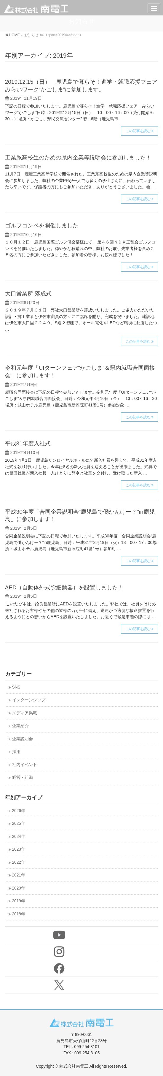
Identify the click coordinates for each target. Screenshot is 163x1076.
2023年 (18, 849)
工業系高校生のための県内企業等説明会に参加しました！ (78, 157)
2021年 (18, 875)
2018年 (18, 914)
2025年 (18, 823)
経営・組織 (22, 777)
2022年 (18, 862)
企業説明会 (22, 739)
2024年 (18, 836)
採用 (16, 751)
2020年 (18, 888)
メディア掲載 (24, 713)
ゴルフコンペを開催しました (41, 225)
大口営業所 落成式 (28, 293)
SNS (16, 687)
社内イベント (24, 764)
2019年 (18, 901)
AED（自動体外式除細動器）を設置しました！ (64, 587)
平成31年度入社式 (28, 443)
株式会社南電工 (73, 1066)
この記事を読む (138, 131)
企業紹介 (20, 726)
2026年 (18, 810)
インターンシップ (28, 700)
